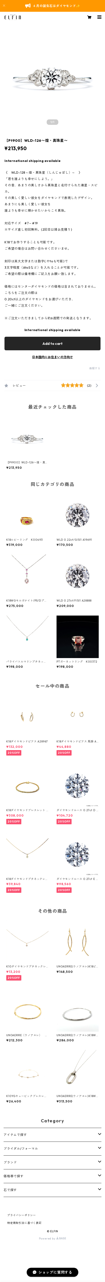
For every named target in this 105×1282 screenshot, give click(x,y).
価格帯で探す (14, 1176)
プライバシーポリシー (21, 1215)
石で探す (10, 1190)
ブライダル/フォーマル (21, 1149)
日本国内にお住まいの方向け (52, 357)
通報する (95, 368)
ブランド (10, 1162)
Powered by (52, 1238)
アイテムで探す (15, 1135)
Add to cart (52, 343)
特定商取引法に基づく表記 (24, 1223)
